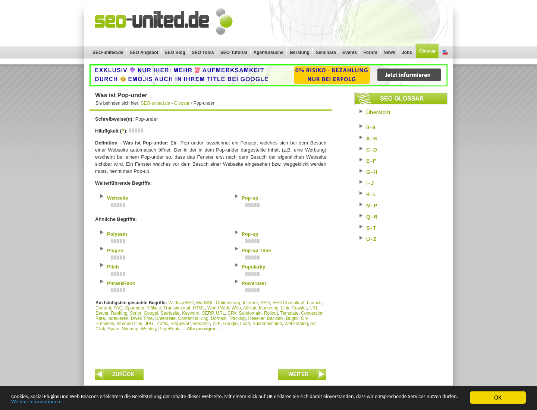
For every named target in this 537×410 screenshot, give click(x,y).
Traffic (162, 323)
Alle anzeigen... (203, 328)
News (389, 52)
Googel (151, 313)
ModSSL (204, 302)
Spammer (134, 308)
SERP (208, 313)
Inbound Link (129, 323)
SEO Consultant (288, 302)
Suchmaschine (267, 323)
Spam (113, 328)
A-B (372, 139)
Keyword (191, 313)
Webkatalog (296, 323)
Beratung (300, 52)
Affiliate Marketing (261, 308)
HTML (199, 308)
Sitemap (130, 328)
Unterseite (165, 318)
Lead (245, 323)
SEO (265, 302)
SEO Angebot (144, 52)
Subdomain (250, 313)
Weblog (148, 328)
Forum (370, 52)
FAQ (118, 308)
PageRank (168, 328)
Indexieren (117, 318)
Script (135, 313)
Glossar (427, 51)
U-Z (371, 239)
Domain (218, 318)
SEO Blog (175, 52)
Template (289, 313)
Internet (250, 302)
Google (230, 323)
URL (220, 313)
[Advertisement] (210, 348)
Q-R (372, 217)
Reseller (256, 318)
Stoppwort (180, 323)
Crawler (299, 308)
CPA (231, 313)
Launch (314, 302)
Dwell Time (142, 318)
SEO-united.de (107, 52)
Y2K (216, 323)
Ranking (119, 313)
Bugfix (292, 318)
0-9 (371, 127)
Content (103, 308)
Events (349, 52)
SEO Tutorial (233, 52)
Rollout (271, 313)
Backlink (275, 318)
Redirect (201, 323)
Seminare (326, 52)
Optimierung (228, 302)
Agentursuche (269, 52)
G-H (372, 172)
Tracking (237, 318)
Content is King (193, 318)
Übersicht (378, 112)
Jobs (407, 52)
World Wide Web (224, 308)
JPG (149, 323)
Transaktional (176, 308)
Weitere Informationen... (145, 402)
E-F (371, 161)
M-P (372, 206)
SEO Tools (203, 52)
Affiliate (154, 308)
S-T (371, 228)
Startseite (170, 313)
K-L (371, 194)
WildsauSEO (181, 302)
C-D (372, 150)
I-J (370, 183)
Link (285, 308)
